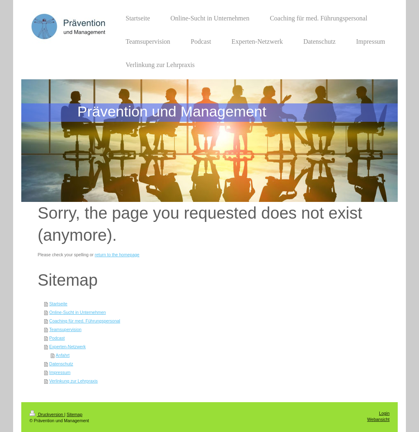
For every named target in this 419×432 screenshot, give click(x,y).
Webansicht (378, 419)
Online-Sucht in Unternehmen (77, 312)
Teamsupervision (65, 329)
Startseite (58, 303)
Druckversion (46, 414)
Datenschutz (61, 363)
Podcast (57, 338)
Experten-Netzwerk (67, 346)
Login (384, 413)
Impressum (59, 372)
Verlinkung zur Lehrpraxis (73, 380)
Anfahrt (63, 355)
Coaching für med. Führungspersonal (84, 320)
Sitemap (75, 414)
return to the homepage (117, 254)
